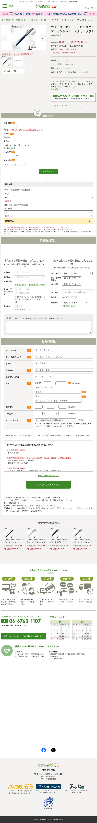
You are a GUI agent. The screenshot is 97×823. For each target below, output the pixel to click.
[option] (23, 37)
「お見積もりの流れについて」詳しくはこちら (69, 106)
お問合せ (86, 8)
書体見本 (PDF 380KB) (37, 285)
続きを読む (55, 89)
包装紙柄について (68, 306)
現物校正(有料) (22, 293)
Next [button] (43, 38)
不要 (65, 297)
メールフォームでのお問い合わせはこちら (26, 636)
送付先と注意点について (24, 309)
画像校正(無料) (22, 289)
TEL (92, 8)
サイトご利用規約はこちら (48, 476)
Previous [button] (4, 38)
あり (20, 306)
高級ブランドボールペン (25, 20)
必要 (74, 297)
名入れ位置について (15, 71)
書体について (24, 272)
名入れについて (9, 148)
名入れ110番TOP (7, 20)
